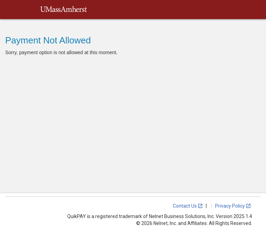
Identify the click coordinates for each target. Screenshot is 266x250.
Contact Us (188, 206)
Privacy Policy (233, 206)
